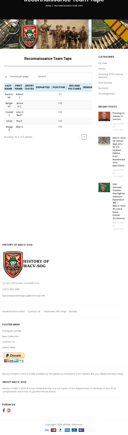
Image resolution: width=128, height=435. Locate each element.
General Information (13, 311)
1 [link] (84, 137)
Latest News (8, 347)
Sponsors (103, 88)
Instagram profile (11, 330)
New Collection (10, 336)
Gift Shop (61, 311)
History (102, 68)
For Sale (102, 63)
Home (48, 5)
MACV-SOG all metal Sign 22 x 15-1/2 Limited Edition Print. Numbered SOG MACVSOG (119, 151)
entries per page (19, 76)
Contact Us (8, 341)
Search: (42, 76)
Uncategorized (106, 93)
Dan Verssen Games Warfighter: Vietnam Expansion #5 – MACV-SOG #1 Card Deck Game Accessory (119, 201)
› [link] (89, 137)
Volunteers (49, 311)
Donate (73, 311)
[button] (13, 87)
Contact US (34, 311)
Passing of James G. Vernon (119, 116)
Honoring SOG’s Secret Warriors (110, 76)
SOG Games (105, 82)
